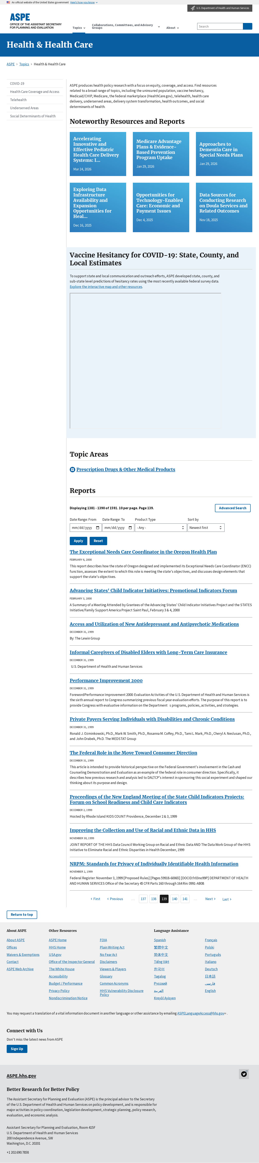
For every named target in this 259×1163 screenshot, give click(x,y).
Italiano (210, 961)
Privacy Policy (59, 990)
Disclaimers (108, 961)
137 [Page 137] (143, 899)
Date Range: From (83, 519)
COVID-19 (17, 83)
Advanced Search (232, 508)
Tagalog (160, 976)
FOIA (103, 940)
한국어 (159, 969)
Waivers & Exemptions (23, 954)
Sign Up (17, 1048)
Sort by (193, 519)
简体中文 (161, 954)
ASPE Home (58, 940)
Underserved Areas (24, 108)
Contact (13, 961)
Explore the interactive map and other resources (106, 286)
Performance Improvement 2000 (106, 680)
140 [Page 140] (174, 899)
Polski (209, 947)
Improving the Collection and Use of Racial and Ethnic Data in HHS (143, 830)
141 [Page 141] (185, 899)
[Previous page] (114, 899)
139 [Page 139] (164, 899)
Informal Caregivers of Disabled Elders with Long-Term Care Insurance (148, 652)
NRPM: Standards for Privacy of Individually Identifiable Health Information (154, 864)
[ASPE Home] (36, 20)
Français (211, 940)
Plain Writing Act (112, 947)
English (210, 990)
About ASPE (16, 940)
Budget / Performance (66, 983)
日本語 (210, 976)
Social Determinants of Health (33, 116)
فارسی (210, 983)
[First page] (95, 899)
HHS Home (57, 947)
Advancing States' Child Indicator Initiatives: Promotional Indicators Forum (153, 590)
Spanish (160, 940)
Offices (12, 947)
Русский (160, 983)
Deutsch (211, 969)
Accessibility (58, 976)
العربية (159, 990)
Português (213, 954)
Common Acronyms (114, 983)
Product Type (145, 519)
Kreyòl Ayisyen (165, 998)
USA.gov (55, 954)
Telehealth (18, 100)
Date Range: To (113, 519)
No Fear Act (108, 954)
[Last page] (227, 899)
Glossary (106, 976)
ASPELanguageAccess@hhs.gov (202, 1013)
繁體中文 (161, 947)
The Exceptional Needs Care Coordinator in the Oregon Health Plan (143, 552)
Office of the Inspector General (72, 961)
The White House (62, 969)
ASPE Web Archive (20, 969)
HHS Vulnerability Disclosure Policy (121, 992)
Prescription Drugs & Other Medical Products (125, 469)
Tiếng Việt (161, 961)
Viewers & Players (113, 969)
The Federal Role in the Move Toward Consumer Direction (133, 753)
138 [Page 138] (153, 899)
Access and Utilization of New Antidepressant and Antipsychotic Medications (154, 624)
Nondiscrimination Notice (68, 998)
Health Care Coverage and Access (34, 91)
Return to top (22, 914)
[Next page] (211, 899)
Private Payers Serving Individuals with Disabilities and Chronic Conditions (152, 719)
